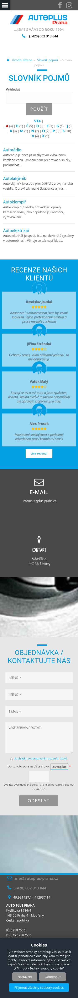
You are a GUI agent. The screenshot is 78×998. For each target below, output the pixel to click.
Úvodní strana (22, 60)
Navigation (5, 5)
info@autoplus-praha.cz (39, 500)
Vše (37, 120)
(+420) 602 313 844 (30, 888)
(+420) (43, 36)
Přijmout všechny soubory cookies (39, 987)
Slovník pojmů (47, 60)
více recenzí (39, 460)
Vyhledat (13, 89)
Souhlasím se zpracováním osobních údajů (40, 758)
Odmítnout (53, 977)
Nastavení (25, 977)
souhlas (62, 952)
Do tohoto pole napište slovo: (39, 767)
